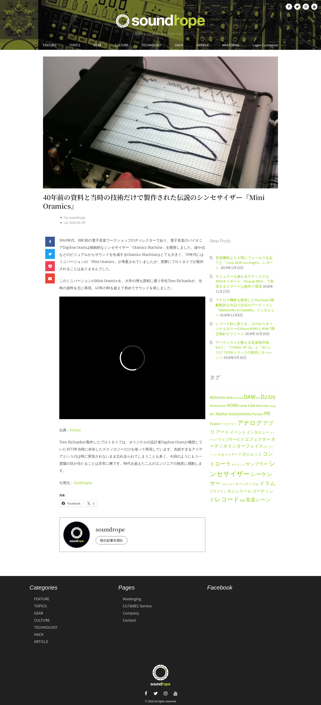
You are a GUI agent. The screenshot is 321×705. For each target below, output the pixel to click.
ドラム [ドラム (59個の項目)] (267, 483)
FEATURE (49, 45)
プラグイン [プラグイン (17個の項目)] (218, 491)
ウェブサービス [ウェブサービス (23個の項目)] (231, 439)
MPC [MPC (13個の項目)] (212, 414)
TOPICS (74, 45)
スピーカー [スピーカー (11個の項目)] (228, 484)
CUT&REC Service (137, 605)
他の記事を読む (111, 540)
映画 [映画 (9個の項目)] (242, 500)
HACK (179, 45)
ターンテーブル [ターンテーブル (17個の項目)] (247, 484)
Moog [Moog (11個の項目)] (272, 406)
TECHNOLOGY (152, 45)
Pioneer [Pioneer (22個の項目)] (257, 414)
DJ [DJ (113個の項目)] (264, 396)
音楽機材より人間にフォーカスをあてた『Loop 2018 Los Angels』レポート (244, 262)
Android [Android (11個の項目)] (238, 398)
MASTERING (230, 45)
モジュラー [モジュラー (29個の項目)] (237, 491)
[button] (50, 242)
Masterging (132, 598)
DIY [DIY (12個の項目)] (258, 398)
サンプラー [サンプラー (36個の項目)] (257, 464)
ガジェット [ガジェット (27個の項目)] (252, 454)
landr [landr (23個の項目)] (243, 405)
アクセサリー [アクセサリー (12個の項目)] (228, 424)
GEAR (97, 45)
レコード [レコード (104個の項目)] (227, 499)
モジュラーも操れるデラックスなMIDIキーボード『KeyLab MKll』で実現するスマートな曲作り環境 (245, 281)
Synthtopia (83, 483)
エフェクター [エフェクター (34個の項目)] (257, 439)
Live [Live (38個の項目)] (251, 405)
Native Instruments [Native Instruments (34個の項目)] (233, 413)
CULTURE (121, 45)
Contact (129, 620)
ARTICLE (203, 45)
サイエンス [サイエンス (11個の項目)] (238, 464)
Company (131, 613)
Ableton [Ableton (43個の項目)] (218, 397)
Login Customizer (265, 45)
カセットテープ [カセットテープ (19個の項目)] (229, 454)
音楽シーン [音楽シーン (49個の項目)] (258, 500)
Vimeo (75, 430)
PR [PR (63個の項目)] (267, 413)
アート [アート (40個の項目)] (222, 432)
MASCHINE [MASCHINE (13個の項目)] (262, 406)
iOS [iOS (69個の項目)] (271, 397)
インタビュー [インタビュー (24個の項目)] (258, 432)
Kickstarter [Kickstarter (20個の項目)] (218, 406)
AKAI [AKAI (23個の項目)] (230, 397)
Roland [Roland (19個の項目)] (215, 424)
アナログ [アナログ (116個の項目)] (249, 422)
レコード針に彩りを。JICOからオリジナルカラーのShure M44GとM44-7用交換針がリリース (245, 328)
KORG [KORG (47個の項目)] (233, 405)
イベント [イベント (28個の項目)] (238, 432)
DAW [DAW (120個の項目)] (250, 396)
